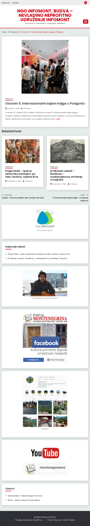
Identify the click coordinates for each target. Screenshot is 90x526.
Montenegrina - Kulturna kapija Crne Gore (25, 496)
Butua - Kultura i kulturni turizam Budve (24, 500)
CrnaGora (27, 108)
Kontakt (15, 3)
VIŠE (58, 119)
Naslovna (6, 3)
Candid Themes (68, 520)
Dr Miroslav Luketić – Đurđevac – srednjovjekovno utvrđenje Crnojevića (66, 175)
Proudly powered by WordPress (29, 520)
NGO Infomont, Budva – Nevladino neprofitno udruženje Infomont (45, 15)
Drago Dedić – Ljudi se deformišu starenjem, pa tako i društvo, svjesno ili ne (21, 173)
